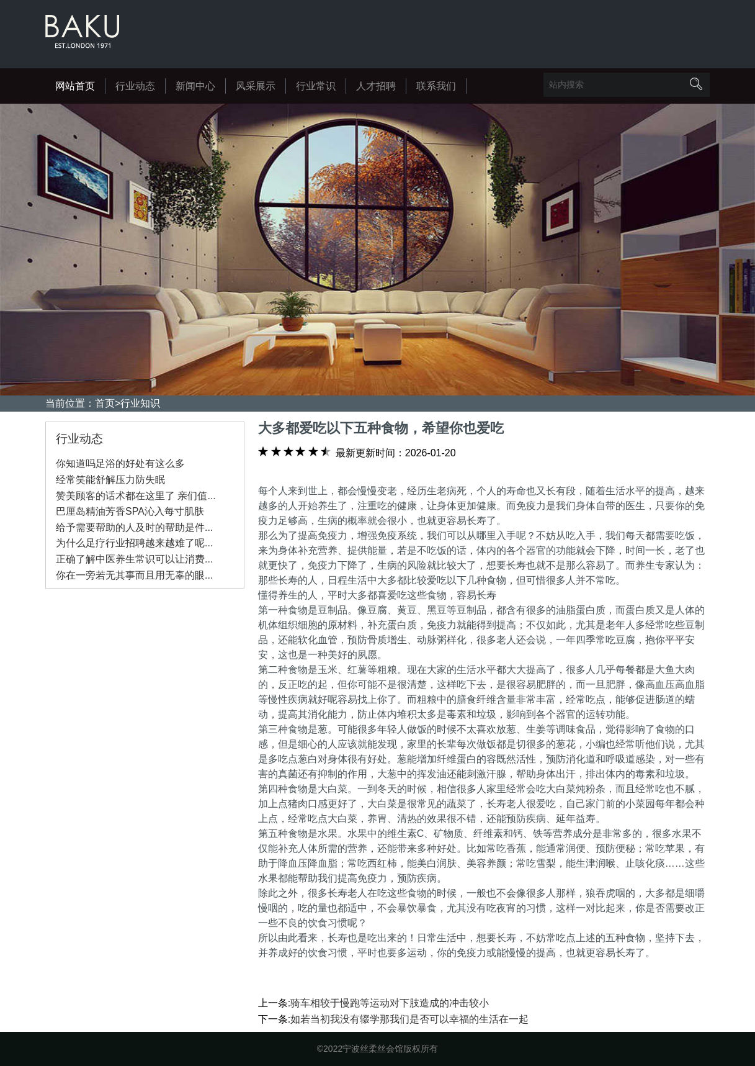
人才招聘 (376, 86)
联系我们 (436, 86)
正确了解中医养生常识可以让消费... (134, 559)
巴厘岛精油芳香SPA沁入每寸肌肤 (130, 511)
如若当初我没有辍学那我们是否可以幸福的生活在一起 (409, 1019)
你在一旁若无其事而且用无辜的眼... (134, 575)
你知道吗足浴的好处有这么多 (120, 463)
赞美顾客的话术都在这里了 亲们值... (136, 495)
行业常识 (316, 86)
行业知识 (140, 403)
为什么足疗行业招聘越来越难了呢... (134, 543)
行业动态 (135, 86)
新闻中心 (195, 86)
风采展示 (255, 86)
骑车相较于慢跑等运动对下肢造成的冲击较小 (389, 1003)
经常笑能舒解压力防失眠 (110, 479)
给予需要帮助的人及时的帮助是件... (134, 527)
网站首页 (75, 86)
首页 (105, 403)
